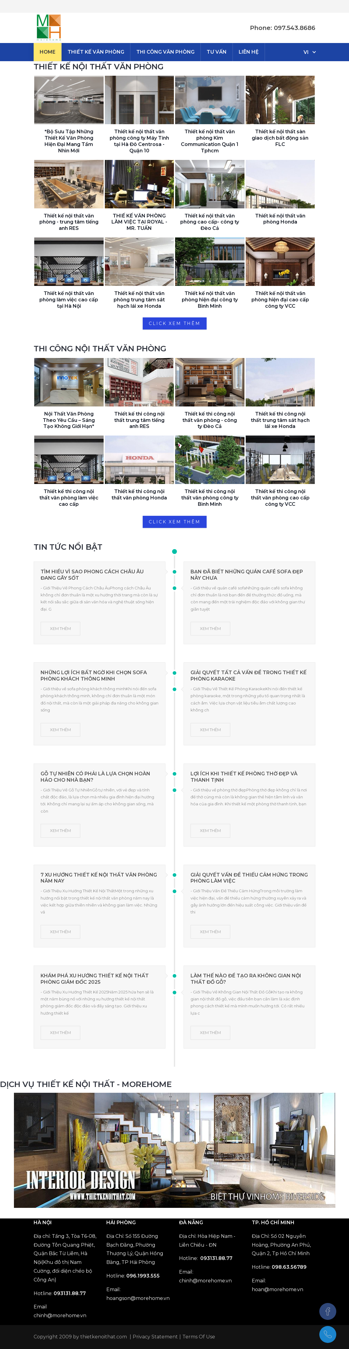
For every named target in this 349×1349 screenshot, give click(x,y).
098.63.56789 (289, 1267)
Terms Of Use (198, 1337)
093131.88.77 (70, 1293)
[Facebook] (327, 1311)
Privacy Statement (155, 1337)
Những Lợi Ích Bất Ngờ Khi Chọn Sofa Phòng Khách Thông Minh (94, 676)
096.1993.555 (143, 1276)
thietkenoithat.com (103, 1337)
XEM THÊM (60, 628)
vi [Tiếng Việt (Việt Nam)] (306, 52)
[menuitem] (47, 52)
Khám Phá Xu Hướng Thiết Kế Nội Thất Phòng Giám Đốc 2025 (95, 979)
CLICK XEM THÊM (175, 323)
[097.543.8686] (327, 1334)
